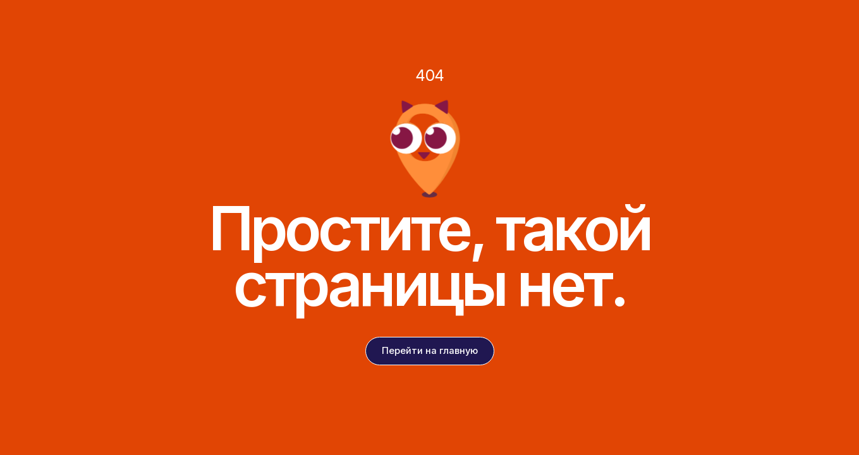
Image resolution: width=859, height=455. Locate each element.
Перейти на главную (430, 350)
